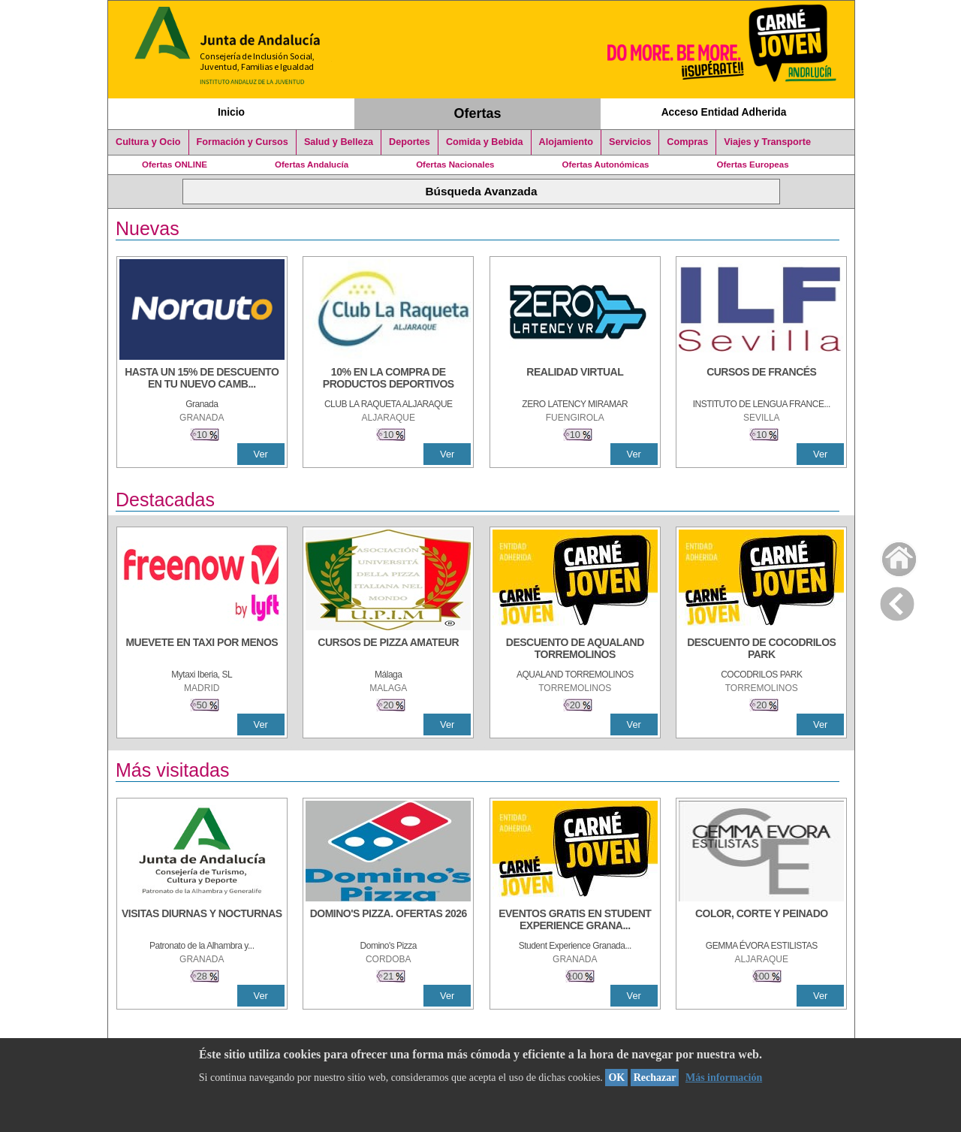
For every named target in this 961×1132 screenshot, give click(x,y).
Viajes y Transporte (767, 142)
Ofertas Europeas (753, 164)
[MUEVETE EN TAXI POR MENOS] (202, 649)
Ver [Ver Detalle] (261, 454)
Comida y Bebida (484, 142)
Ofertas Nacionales (455, 164)
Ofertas (478, 113)
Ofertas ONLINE (174, 164)
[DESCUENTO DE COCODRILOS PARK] (761, 649)
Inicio (231, 112)
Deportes (409, 142)
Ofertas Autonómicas (605, 164)
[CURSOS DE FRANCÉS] (761, 379)
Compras (687, 142)
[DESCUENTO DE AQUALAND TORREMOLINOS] (575, 649)
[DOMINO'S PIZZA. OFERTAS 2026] (388, 920)
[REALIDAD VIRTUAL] (575, 379)
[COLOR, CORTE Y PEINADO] (761, 920)
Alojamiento (566, 142)
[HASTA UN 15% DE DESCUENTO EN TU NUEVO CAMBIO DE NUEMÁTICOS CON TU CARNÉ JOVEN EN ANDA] (202, 379)
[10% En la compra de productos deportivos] (388, 379)
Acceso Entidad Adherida (724, 112)
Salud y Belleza (338, 142)
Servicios (630, 142)
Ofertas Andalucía (311, 164)
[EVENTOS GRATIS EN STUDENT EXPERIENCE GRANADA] (575, 920)
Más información (723, 1077)
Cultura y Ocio (148, 142)
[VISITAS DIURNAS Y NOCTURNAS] (202, 920)
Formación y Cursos (242, 142)
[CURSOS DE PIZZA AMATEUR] (388, 649)
